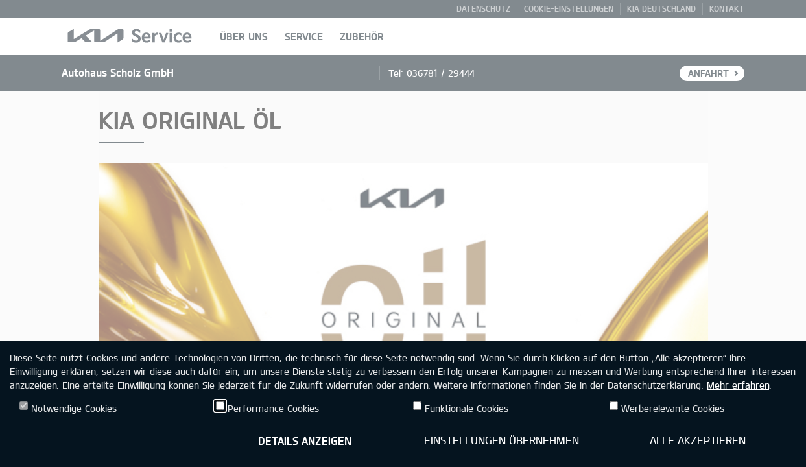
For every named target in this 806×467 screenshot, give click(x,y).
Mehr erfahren (738, 384)
